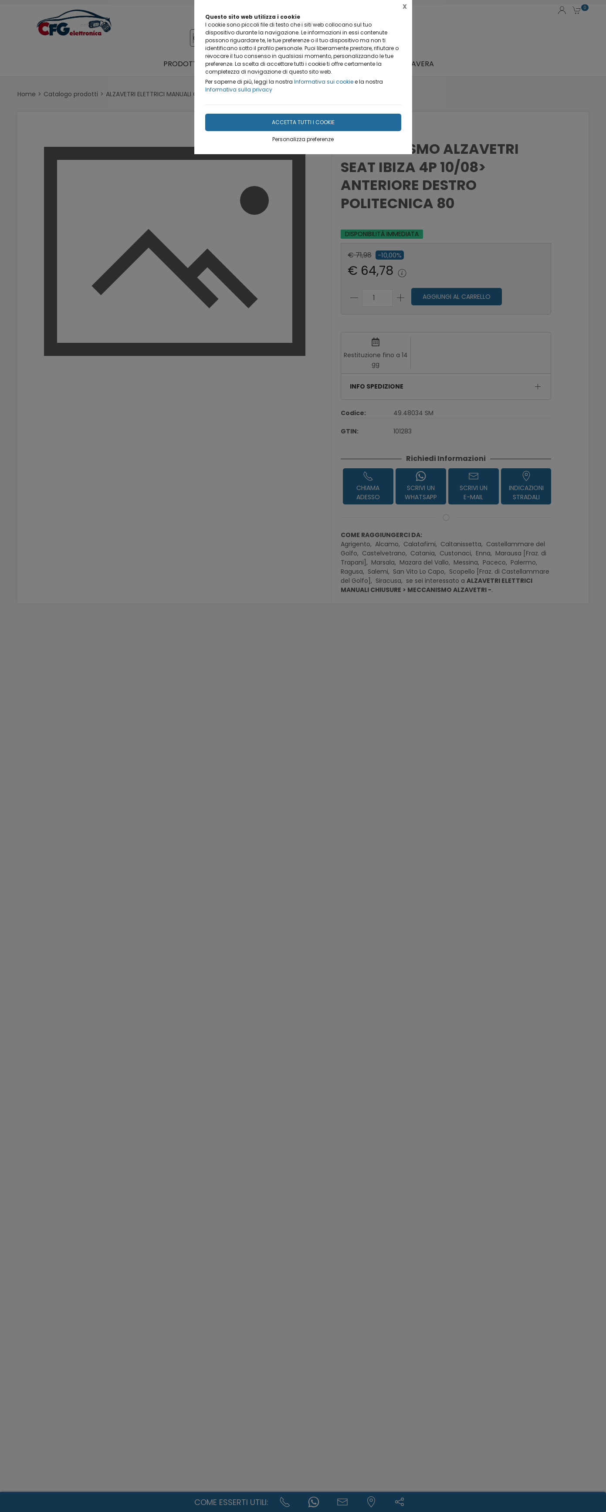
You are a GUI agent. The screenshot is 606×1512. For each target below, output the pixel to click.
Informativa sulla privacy (238, 89)
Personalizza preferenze (303, 139)
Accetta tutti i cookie (303, 122)
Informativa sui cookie (323, 81)
